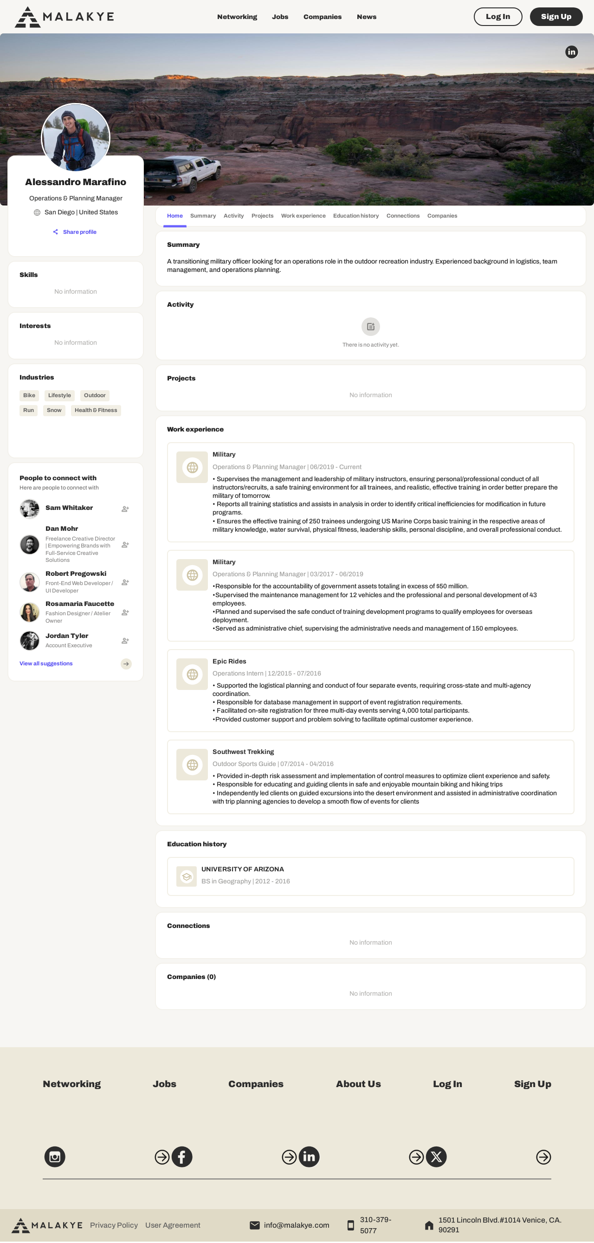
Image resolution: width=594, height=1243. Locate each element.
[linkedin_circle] (571, 52)
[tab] (175, 216)
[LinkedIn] (366, 1163)
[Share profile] (75, 232)
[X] (504, 1163)
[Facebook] (227, 1163)
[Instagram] (89, 1163)
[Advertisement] (75, 824)
